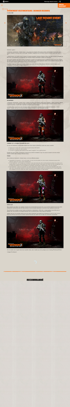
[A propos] (35, 398)
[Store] (35, 393)
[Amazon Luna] (40, 352)
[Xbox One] (40, 345)
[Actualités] (35, 401)
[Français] (35, 377)
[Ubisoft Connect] (35, 395)
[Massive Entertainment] (20, 345)
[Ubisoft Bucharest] (20, 347)
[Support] (35, 404)
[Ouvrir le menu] (2, 5)
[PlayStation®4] (40, 347)
